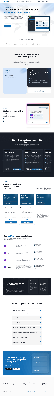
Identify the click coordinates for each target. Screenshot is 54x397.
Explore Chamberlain (27, 222)
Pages (13, 384)
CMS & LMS (34, 386)
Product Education (40, 358)
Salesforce (34, 384)
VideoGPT (14, 386)
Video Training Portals (5, 384)
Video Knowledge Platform (26, 386)
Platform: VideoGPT (40, 371)
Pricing (31, 1)
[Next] (51, 160)
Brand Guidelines (44, 385)
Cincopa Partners (44, 386)
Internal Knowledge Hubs (6, 386)
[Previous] (3, 160)
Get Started (47, 1)
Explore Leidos (11, 222)
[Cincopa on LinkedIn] (45, 392)
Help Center (24, 384)
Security (28, 392)
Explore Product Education (17, 169)
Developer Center (25, 385)
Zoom (33, 385)
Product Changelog (44, 384)
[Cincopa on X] (48, 392)
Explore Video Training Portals (37, 169)
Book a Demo (42, 1)
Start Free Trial (9, 369)
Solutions (18, 1)
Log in (39, 1)
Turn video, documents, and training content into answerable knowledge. (12, 394)
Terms (34, 392)
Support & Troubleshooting (40, 363)
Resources (27, 1)
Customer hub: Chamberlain (40, 368)
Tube (13, 385)
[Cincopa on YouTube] (46, 392)
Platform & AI (22, 1)
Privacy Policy (31, 392)
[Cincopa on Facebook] (50, 392)
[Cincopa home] (7, 1)
